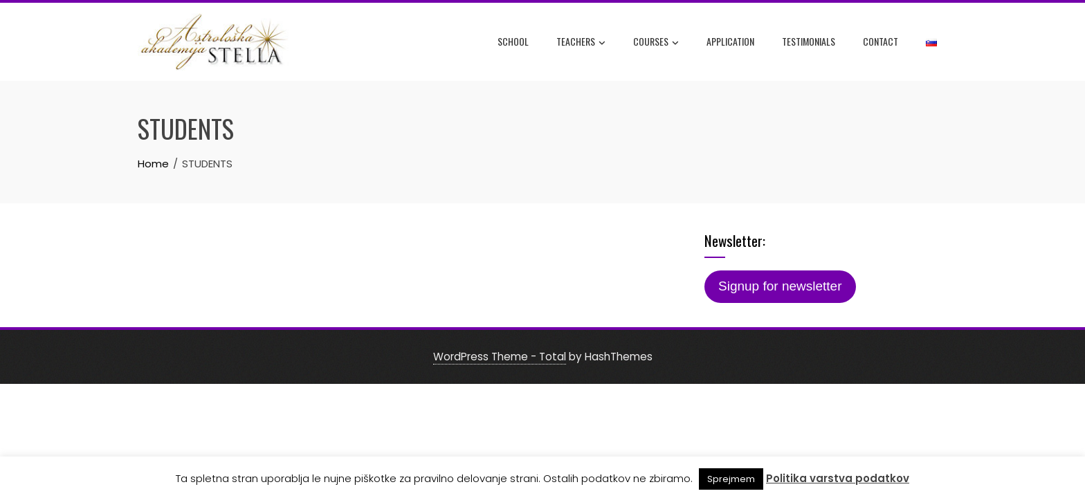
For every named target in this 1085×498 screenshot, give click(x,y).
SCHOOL (513, 41)
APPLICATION (730, 41)
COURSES (656, 42)
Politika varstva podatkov (837, 478)
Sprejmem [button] (731, 479)
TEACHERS (580, 42)
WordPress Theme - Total (499, 356)
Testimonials (808, 41)
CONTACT (880, 41)
